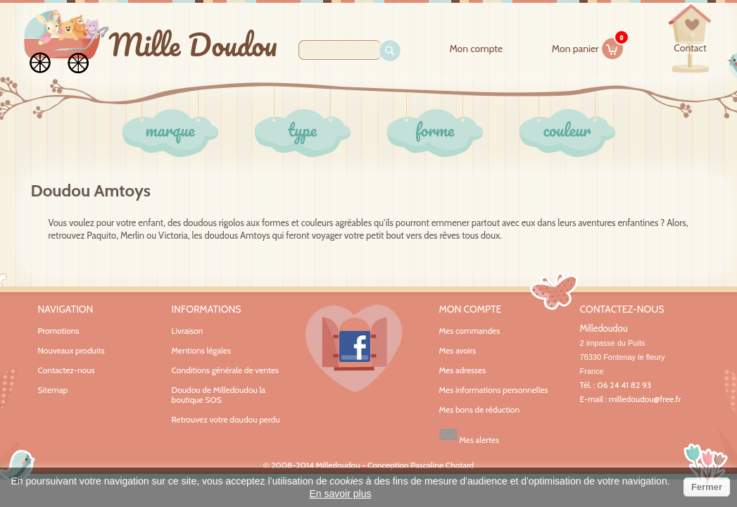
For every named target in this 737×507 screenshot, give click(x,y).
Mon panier (588, 46)
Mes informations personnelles (493, 390)
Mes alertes (469, 435)
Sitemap (53, 389)
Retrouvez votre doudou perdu (226, 419)
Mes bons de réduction (479, 410)
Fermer (706, 487)
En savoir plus (341, 493)
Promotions (59, 330)
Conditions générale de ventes (225, 370)
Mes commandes (469, 331)
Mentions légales (201, 350)
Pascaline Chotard (442, 465)
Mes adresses (462, 370)
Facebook (354, 348)
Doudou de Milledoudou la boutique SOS (219, 394)
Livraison (187, 330)
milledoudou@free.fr (645, 399)
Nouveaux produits (71, 350)
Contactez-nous (66, 370)
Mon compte (476, 49)
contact (690, 48)
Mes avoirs (458, 351)
